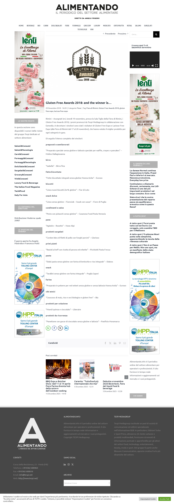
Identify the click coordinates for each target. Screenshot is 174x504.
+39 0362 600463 (30, 467)
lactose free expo (61, 111)
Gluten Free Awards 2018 (109, 108)
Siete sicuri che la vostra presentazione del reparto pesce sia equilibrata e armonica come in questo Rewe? (142, 202)
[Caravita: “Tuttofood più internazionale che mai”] (87, 360)
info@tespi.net (26, 474)
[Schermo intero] (156, 65)
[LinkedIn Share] (66, 328)
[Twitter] (72, 464)
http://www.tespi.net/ (28, 478)
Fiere (79, 108)
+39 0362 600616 (25, 471)
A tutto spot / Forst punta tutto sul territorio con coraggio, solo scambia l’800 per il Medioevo (143, 227)
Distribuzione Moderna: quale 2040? (27, 219)
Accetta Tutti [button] (164, 499)
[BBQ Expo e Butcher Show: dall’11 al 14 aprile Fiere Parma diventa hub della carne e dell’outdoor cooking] (58, 360)
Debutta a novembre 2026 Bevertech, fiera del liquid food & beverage (114, 385)
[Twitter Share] (60, 328)
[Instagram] (69, 464)
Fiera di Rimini (92, 108)
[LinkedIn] (65, 464)
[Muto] (152, 65)
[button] (48, 377)
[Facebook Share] (54, 328)
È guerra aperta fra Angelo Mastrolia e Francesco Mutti (26, 242)
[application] (145, 59)
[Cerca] (156, 34)
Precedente (110, 33)
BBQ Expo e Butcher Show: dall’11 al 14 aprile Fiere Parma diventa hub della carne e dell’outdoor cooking (58, 386)
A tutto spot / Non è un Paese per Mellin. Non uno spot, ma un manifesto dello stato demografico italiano (144, 249)
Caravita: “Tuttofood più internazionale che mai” (86, 382)
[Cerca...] (141, 34)
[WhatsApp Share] (48, 328)
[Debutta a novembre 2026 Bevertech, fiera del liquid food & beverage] (115, 360)
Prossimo (122, 33)
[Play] (133, 65)
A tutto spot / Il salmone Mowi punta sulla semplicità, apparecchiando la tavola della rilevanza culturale (144, 238)
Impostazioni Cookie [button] (148, 499)
